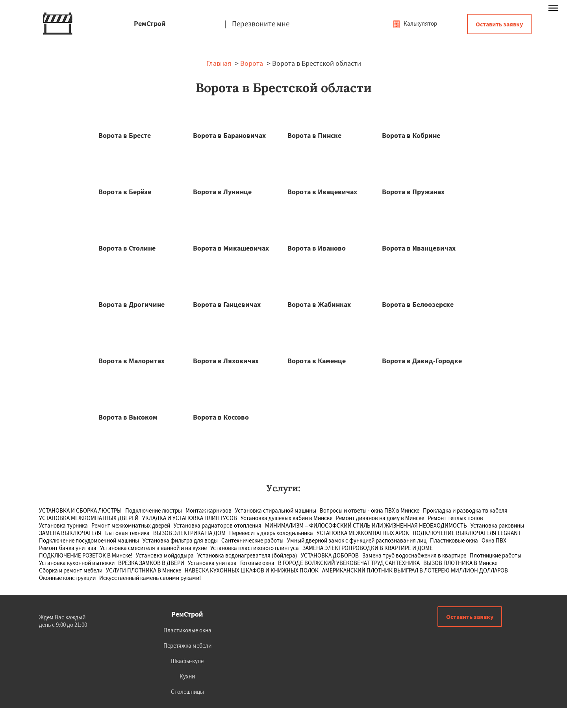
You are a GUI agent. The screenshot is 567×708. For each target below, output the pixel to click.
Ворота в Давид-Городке (422, 360)
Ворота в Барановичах (229, 135)
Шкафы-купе (187, 661)
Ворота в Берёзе (124, 191)
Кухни (187, 676)
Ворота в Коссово (221, 417)
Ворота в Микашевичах (231, 248)
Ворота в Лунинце (222, 191)
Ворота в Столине (127, 248)
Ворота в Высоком (128, 417)
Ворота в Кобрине (411, 135)
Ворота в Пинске (314, 135)
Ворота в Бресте (124, 135)
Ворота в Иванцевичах (419, 248)
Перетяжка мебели (187, 645)
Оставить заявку (499, 24)
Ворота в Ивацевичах (322, 191)
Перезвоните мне (260, 23)
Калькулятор (415, 23)
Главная (218, 63)
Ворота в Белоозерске (418, 304)
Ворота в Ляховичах (226, 360)
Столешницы (187, 691)
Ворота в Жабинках (319, 304)
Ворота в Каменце (316, 360)
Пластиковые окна (187, 630)
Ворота (251, 63)
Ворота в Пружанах (413, 191)
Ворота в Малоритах (131, 360)
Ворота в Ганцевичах (227, 304)
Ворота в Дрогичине (131, 304)
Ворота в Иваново (316, 248)
